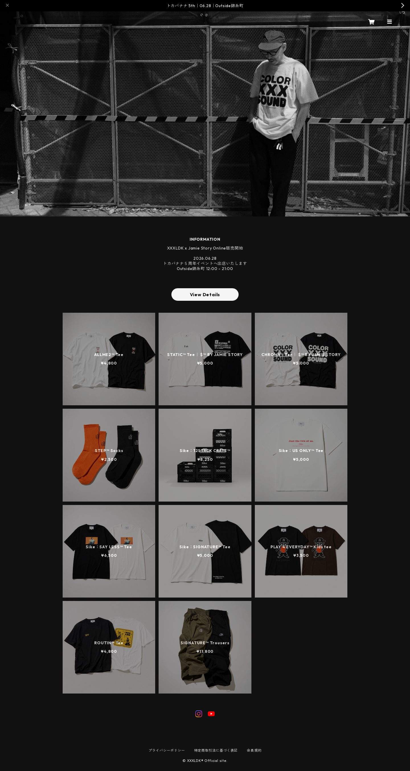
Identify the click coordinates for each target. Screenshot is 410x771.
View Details (205, 294)
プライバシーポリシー (167, 750)
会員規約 (254, 750)
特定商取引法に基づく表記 (216, 750)
